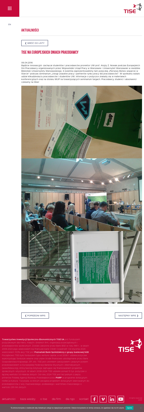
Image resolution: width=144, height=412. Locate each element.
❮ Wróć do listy (34, 43)
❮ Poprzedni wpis (35, 316)
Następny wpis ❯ (128, 316)
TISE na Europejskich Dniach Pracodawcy (49, 52)
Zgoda (129, 408)
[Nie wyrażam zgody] (140, 408)
